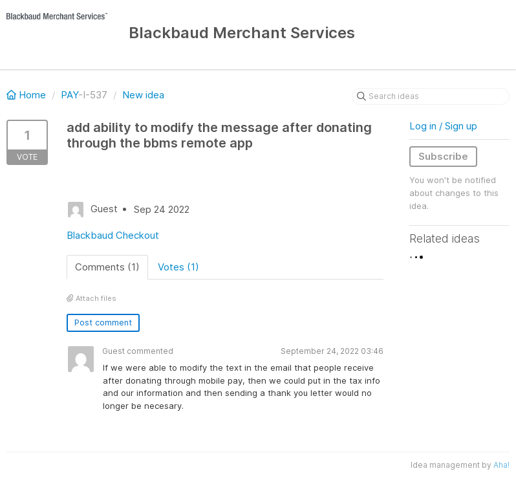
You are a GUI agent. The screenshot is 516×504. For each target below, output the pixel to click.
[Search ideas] (431, 96)
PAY (69, 95)
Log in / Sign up (443, 126)
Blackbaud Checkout (113, 235)
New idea (143, 95)
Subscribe (443, 156)
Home (27, 95)
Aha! (501, 465)
